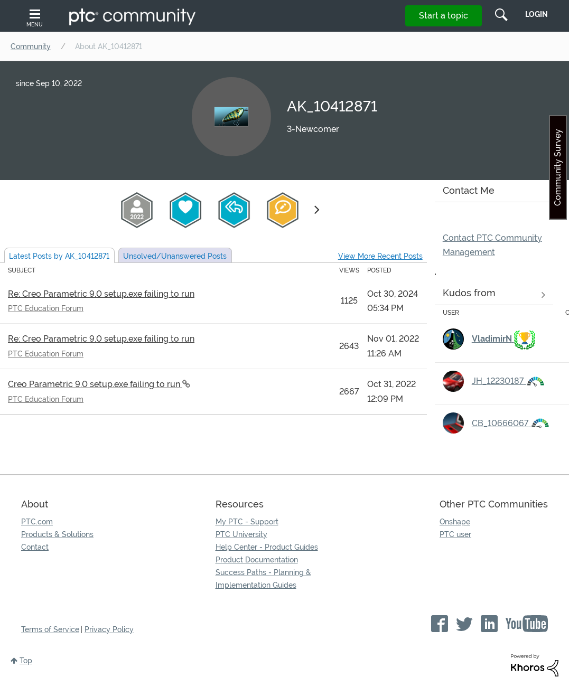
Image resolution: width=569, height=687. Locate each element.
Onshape (455, 521)
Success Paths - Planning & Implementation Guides (263, 578)
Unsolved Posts (175, 256)
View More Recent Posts (380, 256)
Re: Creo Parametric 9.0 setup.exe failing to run (101, 294)
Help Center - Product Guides (267, 547)
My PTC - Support (247, 521)
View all (494, 295)
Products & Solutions (57, 534)
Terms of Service (50, 629)
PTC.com (37, 521)
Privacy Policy (109, 629)
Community (31, 46)
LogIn (536, 14)
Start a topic (443, 16)
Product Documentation (257, 560)
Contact (35, 547)
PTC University (241, 534)
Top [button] (26, 660)
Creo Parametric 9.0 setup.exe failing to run (95, 384)
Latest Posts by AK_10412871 (59, 256)
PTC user (455, 534)
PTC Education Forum (45, 308)
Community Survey (558, 167)
